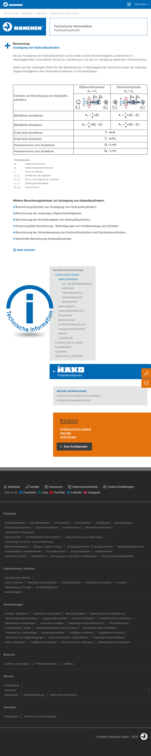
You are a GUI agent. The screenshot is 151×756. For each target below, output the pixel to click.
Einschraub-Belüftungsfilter (118, 556)
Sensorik (61, 351)
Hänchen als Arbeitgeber (42, 582)
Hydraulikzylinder (67, 274)
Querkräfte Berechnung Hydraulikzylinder (44, 238)
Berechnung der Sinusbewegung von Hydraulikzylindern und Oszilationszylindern (71, 232)
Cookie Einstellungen (120, 486)
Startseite (27, 13)
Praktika (121, 582)
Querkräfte (69, 302)
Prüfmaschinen (72, 527)
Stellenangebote (71, 582)
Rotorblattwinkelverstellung (21, 618)
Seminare (10, 690)
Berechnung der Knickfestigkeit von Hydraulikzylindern (53, 219)
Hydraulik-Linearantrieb (47, 613)
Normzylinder (62, 522)
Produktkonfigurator (67, 371)
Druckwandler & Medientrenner (23, 551)
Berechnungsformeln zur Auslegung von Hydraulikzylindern (56, 206)
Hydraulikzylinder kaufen (74, 400)
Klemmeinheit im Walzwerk (77, 642)
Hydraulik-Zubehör (15, 556)
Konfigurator (12, 685)
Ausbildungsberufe (47, 587)
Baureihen (65, 315)
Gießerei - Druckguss (17, 663)
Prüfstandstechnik (46, 663)
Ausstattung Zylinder (69, 342)
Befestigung (66, 320)
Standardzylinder (40, 522)
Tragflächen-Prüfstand (111, 632)
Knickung (68, 288)
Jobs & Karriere (14, 582)
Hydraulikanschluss (71, 324)
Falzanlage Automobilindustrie (86, 623)
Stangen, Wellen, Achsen (48, 546)
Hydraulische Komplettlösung (107, 613)
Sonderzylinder (123, 522)
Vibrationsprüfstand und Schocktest (57, 627)
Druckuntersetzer (80, 551)
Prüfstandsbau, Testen (18, 627)
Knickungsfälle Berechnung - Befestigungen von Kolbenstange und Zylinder (67, 226)
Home (7, 4)
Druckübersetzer (55, 551)
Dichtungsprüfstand (52, 632)
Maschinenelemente (16, 546)
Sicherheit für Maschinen (20, 532)
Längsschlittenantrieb (54, 618)
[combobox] (142, 4)
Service (41, 13)
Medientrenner (103, 551)
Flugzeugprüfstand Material (109, 637)
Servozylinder (83, 522)
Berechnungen (68, 279)
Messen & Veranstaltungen (40, 716)
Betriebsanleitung (34, 694)
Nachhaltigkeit (13, 592)
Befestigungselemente (131, 546)
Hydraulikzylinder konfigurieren (78, 396)
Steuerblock (38, 556)
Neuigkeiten (12, 716)
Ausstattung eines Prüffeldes (99, 627)
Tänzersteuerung (119, 623)
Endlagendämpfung (71, 311)
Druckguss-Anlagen (52, 623)
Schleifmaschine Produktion (115, 618)
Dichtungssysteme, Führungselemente (90, 546)
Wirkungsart (66, 306)
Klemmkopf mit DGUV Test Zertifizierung (29, 541)
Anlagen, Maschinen (17, 613)
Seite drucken (26, 249)
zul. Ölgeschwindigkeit (77, 284)
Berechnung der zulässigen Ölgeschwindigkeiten (49, 213)
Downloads (11, 694)
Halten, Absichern (15, 642)
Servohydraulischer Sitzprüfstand (68, 637)
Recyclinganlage (75, 613)
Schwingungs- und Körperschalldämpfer (73, 556)
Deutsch (140, 4)
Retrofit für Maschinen (99, 527)
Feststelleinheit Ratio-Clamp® (43, 537)
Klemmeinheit (63, 347)
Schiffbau (67, 663)
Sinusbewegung (72, 297)
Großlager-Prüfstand (81, 632)
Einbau (62, 333)
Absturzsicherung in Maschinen (83, 537)
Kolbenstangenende (71, 329)
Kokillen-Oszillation (83, 618)
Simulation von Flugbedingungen (24, 637)
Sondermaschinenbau (17, 527)
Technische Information (64, 13)
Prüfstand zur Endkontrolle (21, 632)
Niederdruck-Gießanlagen (20, 623)
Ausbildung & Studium (99, 582)
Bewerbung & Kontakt (18, 587)
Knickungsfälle (72, 293)
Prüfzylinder (103, 522)
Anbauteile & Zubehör (69, 356)
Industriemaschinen (46, 527)
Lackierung (65, 338)
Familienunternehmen (17, 577)
